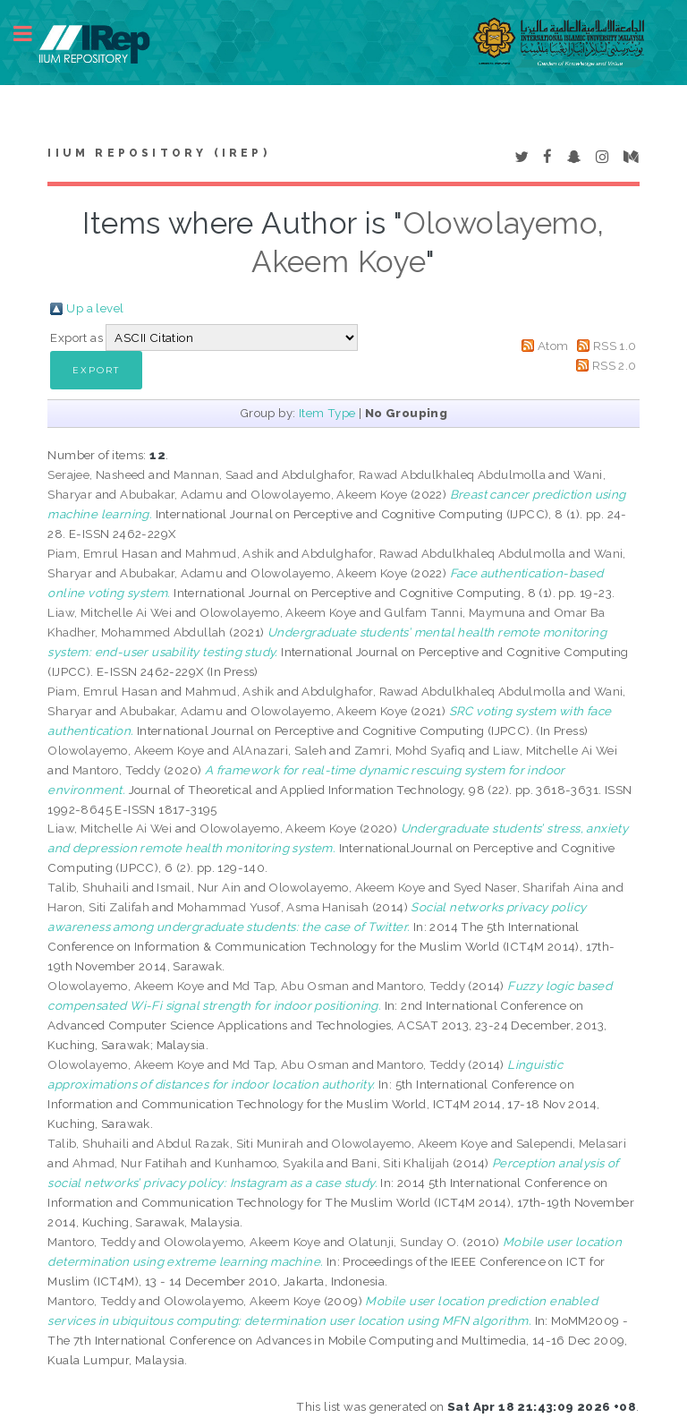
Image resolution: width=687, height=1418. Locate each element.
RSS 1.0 (615, 345)
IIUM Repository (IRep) (158, 153)
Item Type (327, 413)
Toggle (32, 33)
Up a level (94, 308)
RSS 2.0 (614, 365)
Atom (553, 345)
